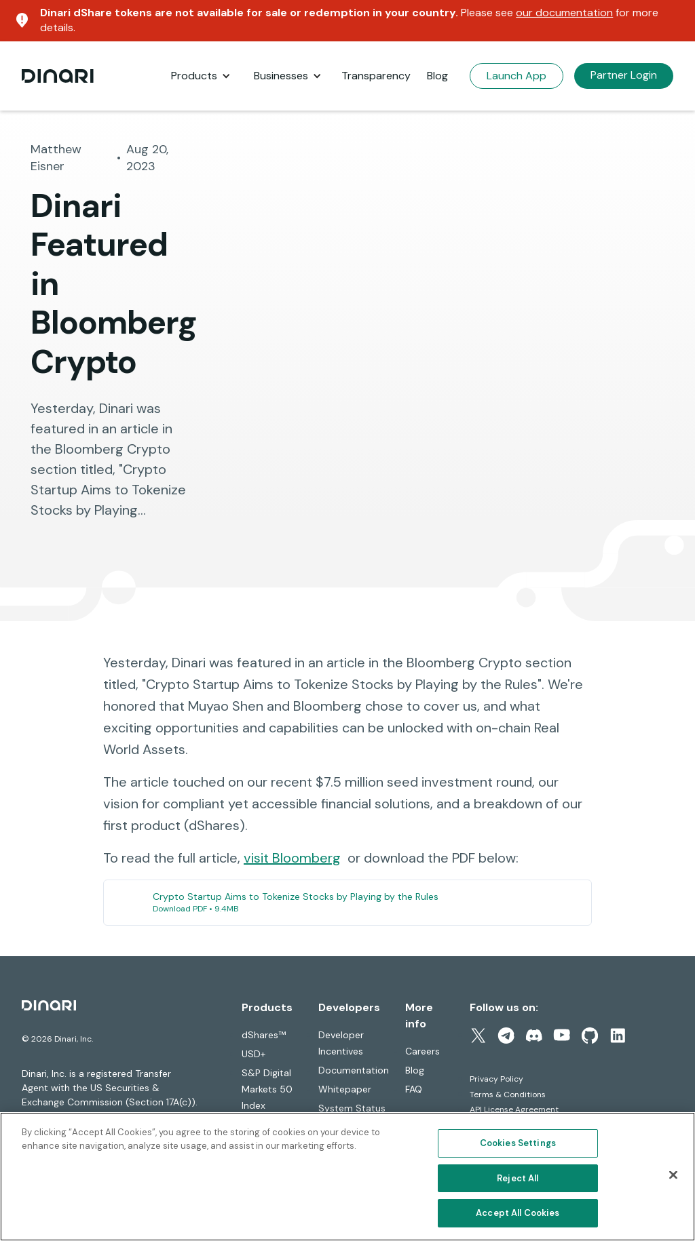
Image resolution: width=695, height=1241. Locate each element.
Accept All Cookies (517, 1213)
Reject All (517, 1178)
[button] (201, 76)
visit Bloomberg (292, 858)
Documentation (353, 1070)
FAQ (413, 1089)
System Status (352, 1108)
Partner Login (623, 75)
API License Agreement (514, 1109)
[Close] (673, 1175)
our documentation (564, 12)
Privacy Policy (496, 1078)
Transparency (376, 75)
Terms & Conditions (508, 1094)
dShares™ (264, 1035)
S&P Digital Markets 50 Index (267, 1089)
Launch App (516, 75)
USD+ (253, 1054)
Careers (422, 1051)
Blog (437, 75)
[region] (347, 1176)
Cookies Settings (518, 1143)
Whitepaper (344, 1089)
